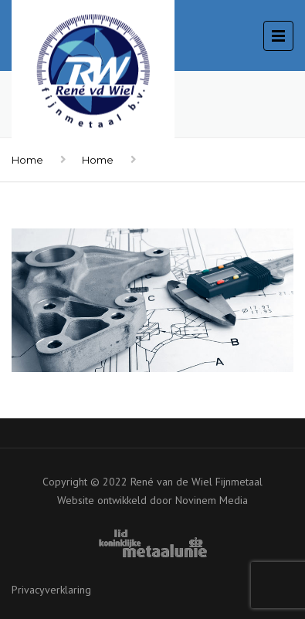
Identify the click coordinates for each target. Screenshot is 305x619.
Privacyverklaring (51, 590)
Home (27, 160)
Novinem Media (211, 500)
